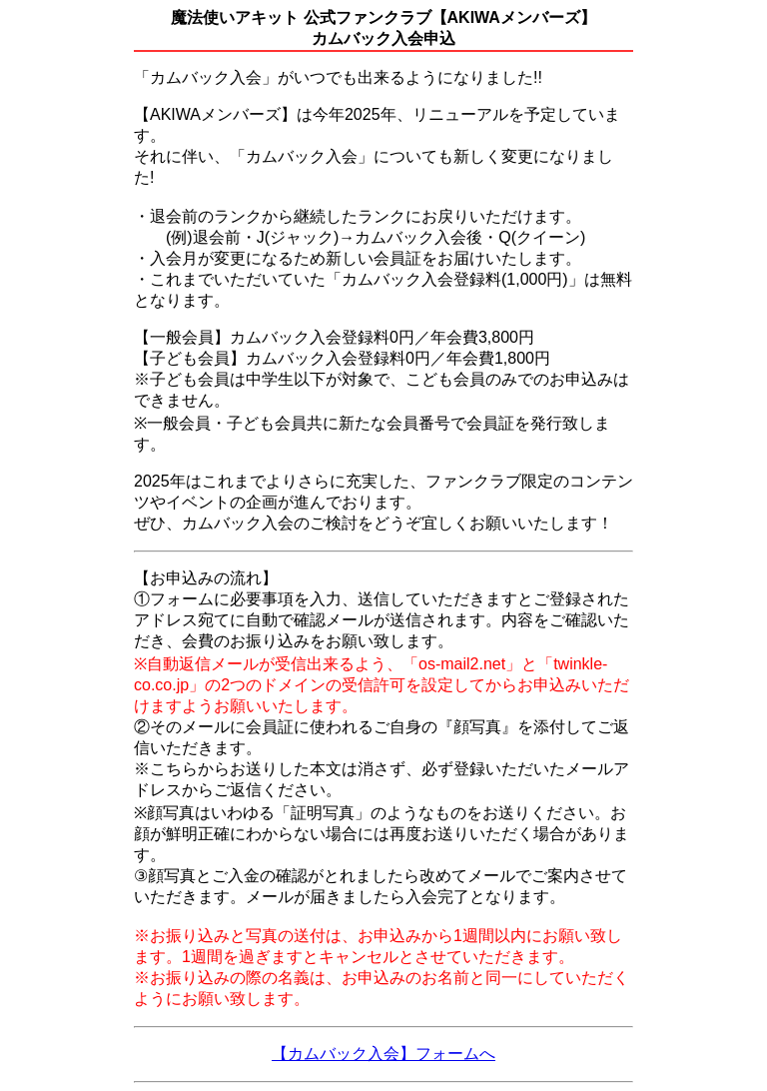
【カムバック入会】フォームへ (383, 1053)
